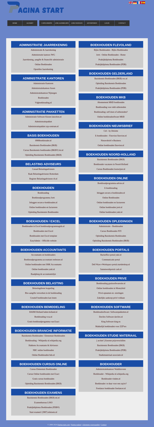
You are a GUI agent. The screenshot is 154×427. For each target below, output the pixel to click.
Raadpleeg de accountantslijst (43, 274)
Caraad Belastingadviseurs (43, 169)
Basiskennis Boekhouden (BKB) (43, 145)
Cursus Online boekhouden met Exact (43, 374)
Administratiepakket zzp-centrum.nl (43, 126)
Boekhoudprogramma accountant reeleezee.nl (43, 260)
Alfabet (29, 23)
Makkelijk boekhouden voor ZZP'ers (110, 326)
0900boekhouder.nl (43, 140)
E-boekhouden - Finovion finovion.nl (111, 136)
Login (107, 23)
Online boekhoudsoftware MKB (110, 117)
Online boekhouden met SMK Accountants (43, 264)
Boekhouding (43, 193)
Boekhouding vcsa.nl (43, 317)
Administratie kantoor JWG (43, 55)
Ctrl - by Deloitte (111, 131)
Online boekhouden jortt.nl (111, 207)
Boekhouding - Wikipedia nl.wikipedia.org (43, 340)
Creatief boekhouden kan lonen (43, 298)
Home (15, 23)
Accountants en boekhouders (43, 255)
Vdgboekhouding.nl (43, 103)
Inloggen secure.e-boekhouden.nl (43, 202)
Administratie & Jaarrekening (43, 50)
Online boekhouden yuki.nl (43, 269)
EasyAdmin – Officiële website (43, 241)
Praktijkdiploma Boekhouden (111, 60)
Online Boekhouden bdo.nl (43, 355)
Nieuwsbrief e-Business (111, 140)
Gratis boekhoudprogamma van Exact (43, 322)
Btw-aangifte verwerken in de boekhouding (43, 293)
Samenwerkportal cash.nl (111, 269)
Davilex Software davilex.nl (111, 317)
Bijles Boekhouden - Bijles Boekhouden (111, 50)
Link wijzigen (76, 23)
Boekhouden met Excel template (43, 236)
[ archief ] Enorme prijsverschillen (110, 340)
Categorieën (47, 23)
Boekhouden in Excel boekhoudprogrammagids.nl (43, 226)
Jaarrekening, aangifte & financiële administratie (43, 60)
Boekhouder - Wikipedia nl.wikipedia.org (110, 374)
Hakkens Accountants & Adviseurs (43, 345)
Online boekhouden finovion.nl (111, 145)
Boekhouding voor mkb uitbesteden (111, 107)
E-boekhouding (110, 188)
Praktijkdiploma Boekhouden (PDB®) (43, 407)
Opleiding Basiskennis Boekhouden (43, 212)
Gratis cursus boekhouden (43, 379)
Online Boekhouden (43, 64)
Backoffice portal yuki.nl (110, 255)
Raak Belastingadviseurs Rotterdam (43, 174)
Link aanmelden (62, 23)
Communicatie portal (111, 260)
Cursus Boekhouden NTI (110, 231)
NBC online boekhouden (43, 350)
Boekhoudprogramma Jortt (43, 198)
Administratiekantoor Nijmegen (43, 93)
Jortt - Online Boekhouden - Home (111, 55)
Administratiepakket (43, 121)
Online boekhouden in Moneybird (111, 288)
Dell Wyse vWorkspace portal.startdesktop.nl (111, 264)
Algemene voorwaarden (91, 425)
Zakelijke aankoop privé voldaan (111, 298)
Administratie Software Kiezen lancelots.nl (43, 117)
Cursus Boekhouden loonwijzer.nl (111, 169)
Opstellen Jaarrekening (43, 69)
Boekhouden (43, 98)
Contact (122, 23)
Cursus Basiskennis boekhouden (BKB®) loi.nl (43, 150)
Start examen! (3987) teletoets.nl (43, 412)
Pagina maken (76, 425)
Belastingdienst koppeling (43, 288)
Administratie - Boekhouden (111, 226)
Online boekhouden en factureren (43, 207)
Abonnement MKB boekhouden (110, 102)
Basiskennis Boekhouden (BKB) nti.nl (43, 398)
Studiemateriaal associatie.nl (111, 355)
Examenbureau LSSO (43, 402)
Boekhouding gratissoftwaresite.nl (110, 283)
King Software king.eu (110, 322)
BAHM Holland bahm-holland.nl (43, 312)
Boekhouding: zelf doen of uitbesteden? (111, 112)
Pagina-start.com (64, 425)
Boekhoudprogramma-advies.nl (111, 183)
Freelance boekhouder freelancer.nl (111, 388)
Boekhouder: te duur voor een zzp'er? (111, 383)
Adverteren (92, 23)
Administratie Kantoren (43, 83)
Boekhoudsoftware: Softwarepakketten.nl (110, 312)
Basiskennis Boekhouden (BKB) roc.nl (110, 78)
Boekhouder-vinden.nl (111, 379)
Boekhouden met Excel (43, 231)
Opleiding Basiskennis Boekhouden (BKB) (43, 155)
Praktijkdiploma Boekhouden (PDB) (110, 64)
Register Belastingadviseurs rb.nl (43, 179)
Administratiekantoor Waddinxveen (111, 369)
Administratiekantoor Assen (43, 88)
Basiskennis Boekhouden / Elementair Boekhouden (43, 336)
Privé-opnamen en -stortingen (110, 293)
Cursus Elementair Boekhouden (43, 369)
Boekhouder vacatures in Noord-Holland (111, 164)
